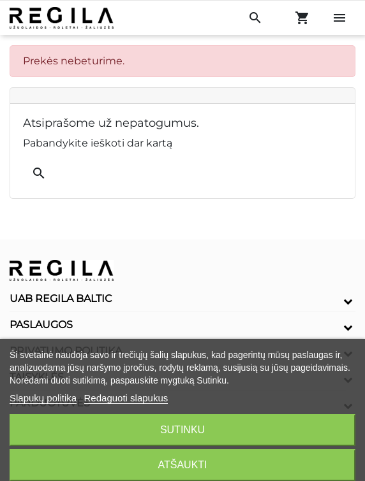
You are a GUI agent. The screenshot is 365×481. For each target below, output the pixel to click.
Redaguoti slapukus (126, 397)
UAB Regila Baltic (61, 298)
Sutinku (182, 429)
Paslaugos (41, 325)
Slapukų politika (43, 397)
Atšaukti (182, 464)
